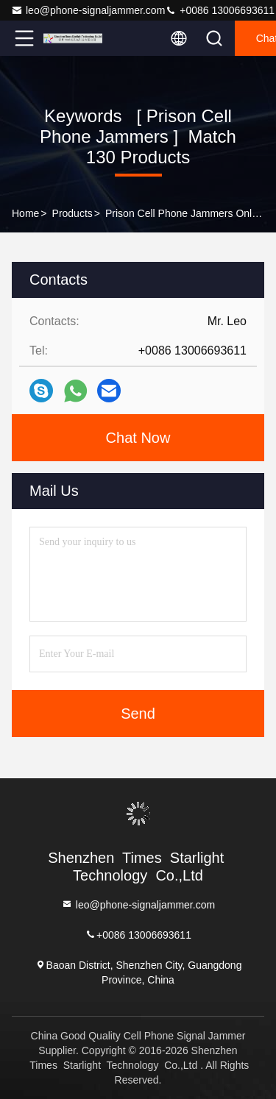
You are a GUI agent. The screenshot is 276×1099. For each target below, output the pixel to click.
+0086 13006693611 (220, 10)
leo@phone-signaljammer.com (88, 10)
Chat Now (138, 438)
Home (25, 213)
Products (72, 213)
